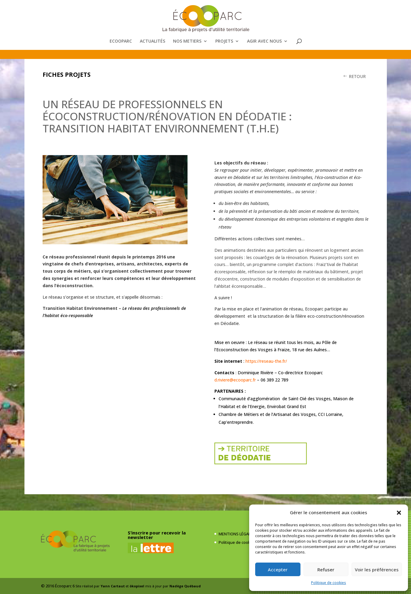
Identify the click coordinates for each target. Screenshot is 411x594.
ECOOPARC (121, 41)
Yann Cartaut (113, 586)
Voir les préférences (377, 569)
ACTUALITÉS (152, 41)
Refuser (325, 569)
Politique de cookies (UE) (241, 542)
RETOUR (357, 76)
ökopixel (137, 586)
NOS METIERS (187, 41)
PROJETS (224, 41)
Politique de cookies (328, 582)
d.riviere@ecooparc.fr (235, 380)
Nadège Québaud (185, 586)
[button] (399, 513)
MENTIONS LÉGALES (237, 534)
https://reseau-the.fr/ (266, 361)
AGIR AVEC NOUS (264, 41)
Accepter (277, 569)
